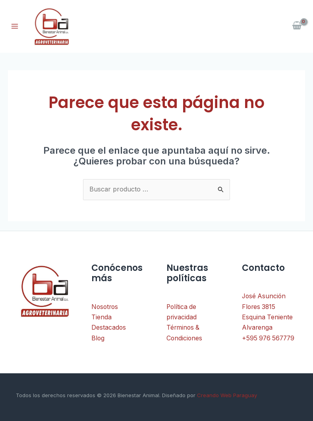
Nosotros (105, 307)
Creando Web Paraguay (226, 395)
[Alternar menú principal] (14, 26)
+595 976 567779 (269, 338)
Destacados (108, 328)
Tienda (101, 317)
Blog (98, 338)
